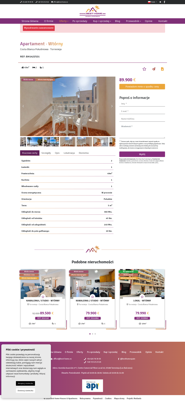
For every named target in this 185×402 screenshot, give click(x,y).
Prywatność (98, 398)
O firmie (48, 21)
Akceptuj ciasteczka (25, 383)
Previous (23, 106)
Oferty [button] (63, 21)
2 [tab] (92, 334)
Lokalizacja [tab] (69, 152)
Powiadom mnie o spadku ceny (142, 86)
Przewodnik (132, 21)
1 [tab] (90, 334)
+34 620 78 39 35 (26, 2)
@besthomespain (126, 359)
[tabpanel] (43, 299)
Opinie (148, 21)
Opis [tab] (57, 152)
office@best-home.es (60, 2)
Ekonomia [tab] (84, 152)
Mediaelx (137, 398)
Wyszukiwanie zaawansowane (39, 27)
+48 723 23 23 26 (42, 2)
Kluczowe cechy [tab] (29, 152)
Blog (117, 21)
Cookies (108, 398)
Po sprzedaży (79, 21)
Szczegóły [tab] (46, 152)
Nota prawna (85, 398)
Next (112, 106)
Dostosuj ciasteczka (25, 390)
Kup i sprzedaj (101, 21)
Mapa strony (119, 398)
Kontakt (162, 21)
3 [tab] (95, 334)
